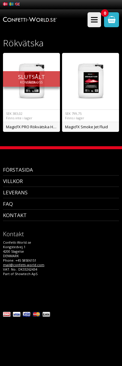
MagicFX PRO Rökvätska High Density (33, 126)
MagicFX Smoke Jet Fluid (86, 126)
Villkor (13, 181)
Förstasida (18, 169)
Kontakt (15, 215)
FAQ (8, 203)
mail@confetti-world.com (23, 265)
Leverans (15, 192)
